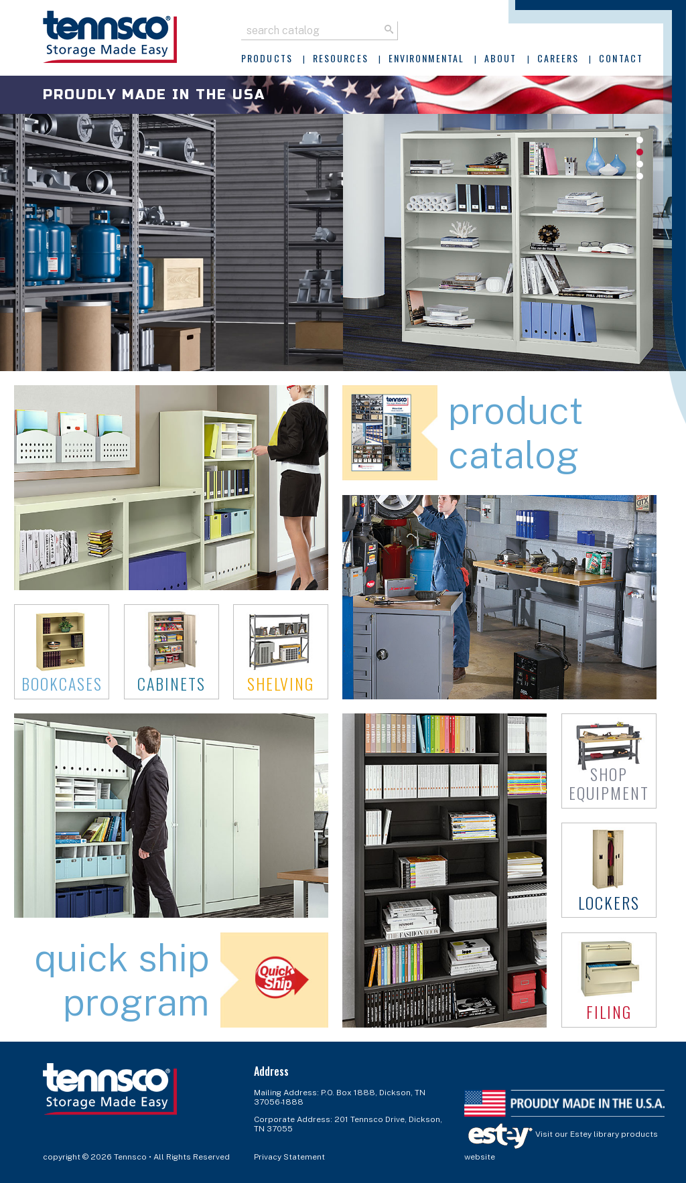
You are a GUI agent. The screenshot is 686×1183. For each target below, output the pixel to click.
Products (267, 58)
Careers (558, 58)
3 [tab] (639, 164)
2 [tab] (639, 152)
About (500, 58)
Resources (340, 58)
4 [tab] (639, 176)
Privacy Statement (289, 1157)
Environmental (426, 58)
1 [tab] (639, 140)
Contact (621, 58)
